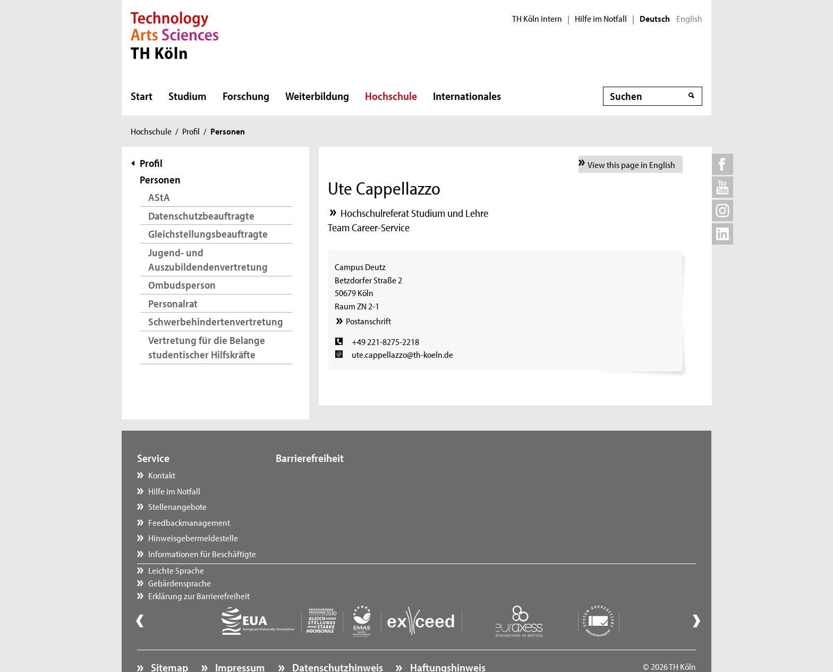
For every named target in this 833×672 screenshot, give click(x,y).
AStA (159, 197)
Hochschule (391, 96)
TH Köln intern (537, 18)
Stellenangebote (177, 506)
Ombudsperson (182, 284)
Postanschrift (368, 320)
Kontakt (161, 475)
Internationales (467, 96)
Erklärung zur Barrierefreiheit (337, 506)
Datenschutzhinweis (336, 638)
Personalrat (173, 303)
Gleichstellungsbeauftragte (208, 233)
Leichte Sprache (314, 475)
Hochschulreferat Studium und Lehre (414, 213)
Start (141, 96)
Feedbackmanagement (189, 522)
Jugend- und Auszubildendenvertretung (208, 260)
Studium (187, 96)
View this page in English (631, 164)
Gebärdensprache (317, 491)
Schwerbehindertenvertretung (215, 321)
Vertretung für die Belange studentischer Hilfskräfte (206, 347)
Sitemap (168, 638)
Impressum (239, 638)
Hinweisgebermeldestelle (193, 537)
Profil (191, 131)
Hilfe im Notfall (601, 18)
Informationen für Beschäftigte (202, 553)
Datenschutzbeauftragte (201, 215)
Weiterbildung (317, 96)
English (689, 18)
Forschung (246, 96)
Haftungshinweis (447, 638)
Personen (160, 179)
